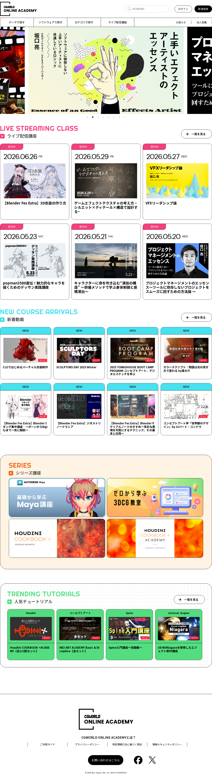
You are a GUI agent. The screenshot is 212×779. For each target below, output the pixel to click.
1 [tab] (87, 117)
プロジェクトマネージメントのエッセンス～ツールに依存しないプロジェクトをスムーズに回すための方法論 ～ (177, 287)
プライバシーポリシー (87, 744)
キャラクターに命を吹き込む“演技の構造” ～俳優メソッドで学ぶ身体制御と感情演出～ (105, 287)
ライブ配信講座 (117, 22)
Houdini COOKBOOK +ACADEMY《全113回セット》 (30, 649)
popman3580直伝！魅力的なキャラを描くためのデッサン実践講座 (34, 285)
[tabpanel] (106, 70)
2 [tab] (93, 117)
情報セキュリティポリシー (167, 744)
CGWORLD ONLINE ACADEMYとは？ (108, 737)
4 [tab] (103, 117)
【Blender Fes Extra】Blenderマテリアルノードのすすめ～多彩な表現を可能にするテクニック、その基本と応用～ (132, 428)
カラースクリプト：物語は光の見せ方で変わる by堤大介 (185, 369)
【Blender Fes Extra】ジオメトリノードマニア (78, 425)
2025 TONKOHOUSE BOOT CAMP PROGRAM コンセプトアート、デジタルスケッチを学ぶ (132, 370)
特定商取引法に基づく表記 (127, 744)
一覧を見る (199, 134)
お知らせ (181, 22)
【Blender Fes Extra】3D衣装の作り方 (34, 203)
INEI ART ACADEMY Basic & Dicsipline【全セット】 (79, 649)
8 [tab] (124, 117)
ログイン (183, 9)
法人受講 (202, 22)
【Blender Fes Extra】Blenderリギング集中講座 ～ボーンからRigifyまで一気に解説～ (25, 426)
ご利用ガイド (47, 744)
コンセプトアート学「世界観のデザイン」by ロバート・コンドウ (185, 425)
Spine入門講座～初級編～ (125, 647)
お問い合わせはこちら (106, 760)
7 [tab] (119, 117)
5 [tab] (108, 117)
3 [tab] (98, 117)
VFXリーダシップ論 (161, 203)
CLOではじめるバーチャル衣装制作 (25, 367)
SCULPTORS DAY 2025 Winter (76, 367)
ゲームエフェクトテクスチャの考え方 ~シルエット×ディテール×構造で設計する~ (106, 207)
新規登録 (203, 9)
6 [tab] (114, 117)
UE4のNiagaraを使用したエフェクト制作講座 (177, 649)
